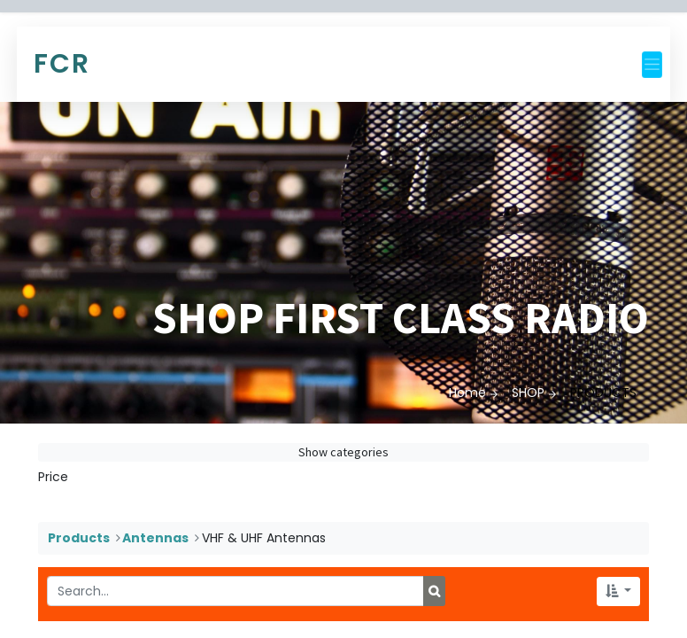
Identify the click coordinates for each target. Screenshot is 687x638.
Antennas (155, 538)
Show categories (343, 452)
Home (467, 392)
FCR (62, 63)
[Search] (434, 591)
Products (79, 538)
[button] (618, 591)
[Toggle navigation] (652, 64)
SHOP (528, 392)
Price (53, 477)
